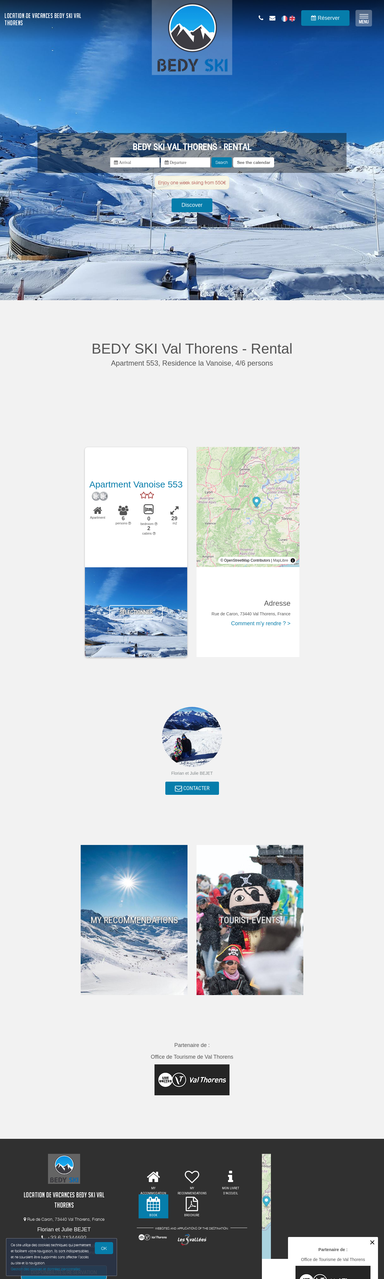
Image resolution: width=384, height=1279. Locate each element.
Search (221, 162)
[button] (253, 162)
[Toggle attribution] (292, 560)
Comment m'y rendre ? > (260, 623)
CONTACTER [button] (192, 788)
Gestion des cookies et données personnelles (45, 1269)
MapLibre (280, 560)
